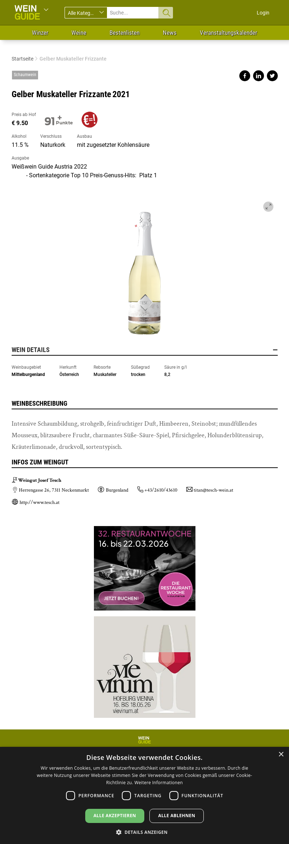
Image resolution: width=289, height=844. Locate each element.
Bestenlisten (125, 32)
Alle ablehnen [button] (176, 815)
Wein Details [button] (145, 350)
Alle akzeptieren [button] (115, 815)
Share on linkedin (258, 75)
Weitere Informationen (159, 782)
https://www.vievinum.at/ (144, 664)
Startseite (22, 59)
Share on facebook (244, 75)
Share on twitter (272, 75)
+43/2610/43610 (160, 490)
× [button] (281, 754)
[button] (144, 831)
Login (263, 13)
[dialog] (144, 795)
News (170, 32)
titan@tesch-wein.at (213, 490)
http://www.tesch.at (39, 502)
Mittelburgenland (28, 374)
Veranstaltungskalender (228, 32)
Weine (78, 32)
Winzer (40, 32)
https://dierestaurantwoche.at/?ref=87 (144, 568)
